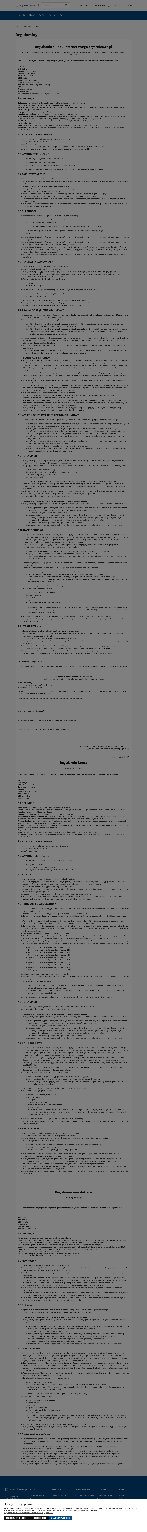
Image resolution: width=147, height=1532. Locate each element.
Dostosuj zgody (40, 1518)
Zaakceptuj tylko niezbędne (18, 1518)
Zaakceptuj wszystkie (60, 1518)
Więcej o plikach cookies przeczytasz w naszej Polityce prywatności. (28, 1513)
